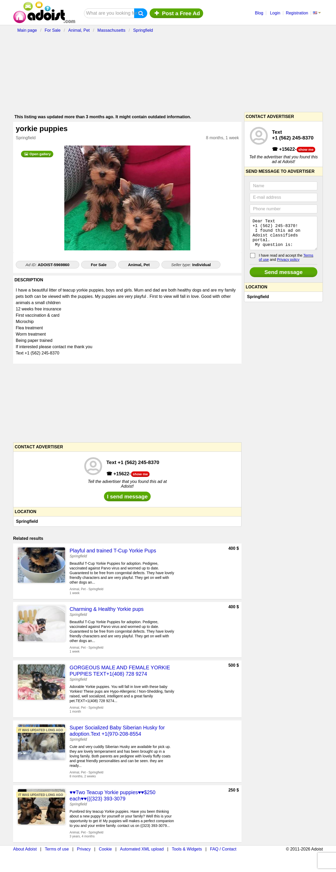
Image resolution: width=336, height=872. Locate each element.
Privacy (84, 849)
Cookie (105, 849)
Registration (297, 13)
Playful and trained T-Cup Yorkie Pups (113, 550)
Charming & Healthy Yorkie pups (107, 609)
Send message (283, 278)
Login (275, 13)
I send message (127, 496)
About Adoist (25, 849)
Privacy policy (288, 266)
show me (140, 474)
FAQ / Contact (223, 849)
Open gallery (37, 154)
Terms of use (57, 849)
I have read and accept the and (286, 264)
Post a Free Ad (176, 13)
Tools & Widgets (187, 849)
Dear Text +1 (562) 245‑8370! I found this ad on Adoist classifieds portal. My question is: (283, 236)
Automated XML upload (142, 849)
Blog (259, 13)
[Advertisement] (140, 71)
